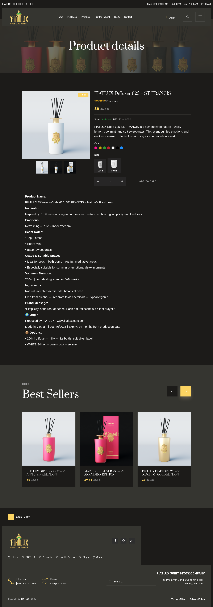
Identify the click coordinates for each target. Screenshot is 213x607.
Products (85, 17)
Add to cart (148, 181)
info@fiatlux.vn (58, 581)
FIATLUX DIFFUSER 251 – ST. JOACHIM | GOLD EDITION (161, 473)
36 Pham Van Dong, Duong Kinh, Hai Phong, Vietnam (183, 581)
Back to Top (19, 517)
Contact (128, 17)
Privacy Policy (197, 599)
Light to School (102, 17)
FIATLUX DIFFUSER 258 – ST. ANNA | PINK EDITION (104, 473)
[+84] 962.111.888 (26, 581)
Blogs (117, 17)
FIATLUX (72, 17)
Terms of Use (178, 599)
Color (97, 143)
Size (96, 155)
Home (60, 17)
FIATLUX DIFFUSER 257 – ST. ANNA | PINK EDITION (46, 473)
